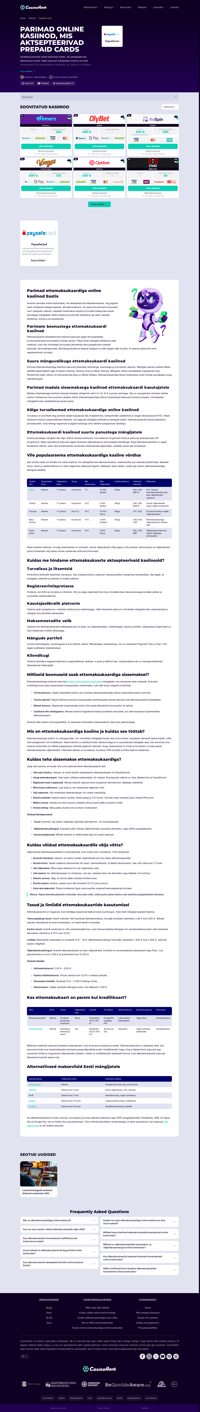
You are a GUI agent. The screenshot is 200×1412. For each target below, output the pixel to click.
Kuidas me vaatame (147, 1317)
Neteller (32, 1090)
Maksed (142, 7)
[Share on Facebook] (43, 83)
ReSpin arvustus (153, 151)
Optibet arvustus (99, 193)
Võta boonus (46, 146)
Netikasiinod (90, 7)
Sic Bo (49, 1317)
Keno (49, 1312)
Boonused (125, 7)
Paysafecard (35, 1084)
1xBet (31, 489)
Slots (49, 1322)
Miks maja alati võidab (97, 1307)
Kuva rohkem (99, 204)
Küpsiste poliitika (103, 1408)
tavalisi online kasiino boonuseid (84, 681)
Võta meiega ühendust (148, 1312)
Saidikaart (144, 1408)
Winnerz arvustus (46, 151)
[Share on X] (27, 83)
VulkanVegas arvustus (46, 193)
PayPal (32, 1101)
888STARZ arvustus (152, 193)
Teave (148, 1307)
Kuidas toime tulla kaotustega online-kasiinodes (97, 1327)
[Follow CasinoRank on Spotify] (169, 1356)
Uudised (174, 7)
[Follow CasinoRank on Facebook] (142, 1356)
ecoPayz (33, 1106)
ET (24, 1356)
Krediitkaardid (35, 1029)
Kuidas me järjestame (147, 1322)
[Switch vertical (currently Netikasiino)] (170, 107)
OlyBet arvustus (99, 151)
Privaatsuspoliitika (147, 1327)
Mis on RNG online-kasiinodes (97, 1322)
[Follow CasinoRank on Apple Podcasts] (176, 1356)
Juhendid (158, 7)
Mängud (108, 7)
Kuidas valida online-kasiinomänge (97, 1312)
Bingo (49, 1307)
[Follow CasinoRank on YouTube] (162, 1356)
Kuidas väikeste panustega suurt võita (97, 1317)
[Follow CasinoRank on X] (156, 1356)
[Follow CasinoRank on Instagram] (149, 1356)
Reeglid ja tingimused (58, 1408)
